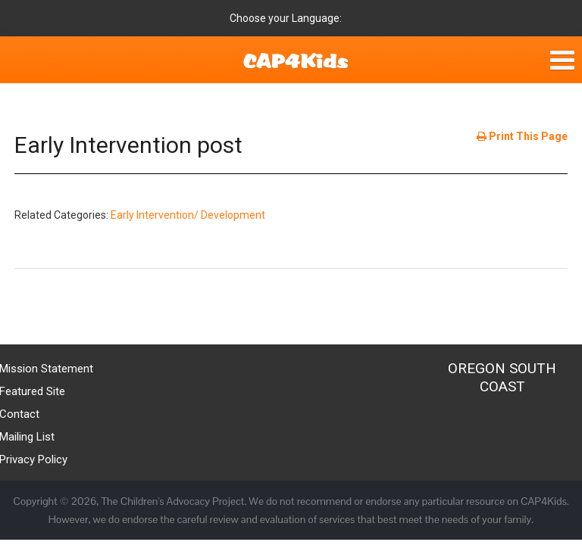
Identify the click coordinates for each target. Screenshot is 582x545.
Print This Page (522, 136)
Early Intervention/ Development (188, 215)
